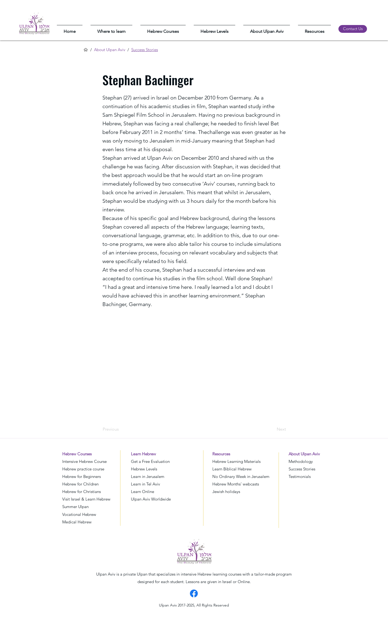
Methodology (301, 461)
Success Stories (302, 468)
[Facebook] (194, 593)
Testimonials (300, 476)
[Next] (272, 429)
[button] (111, 29)
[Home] (85, 49)
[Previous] (120, 429)
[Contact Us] (352, 29)
